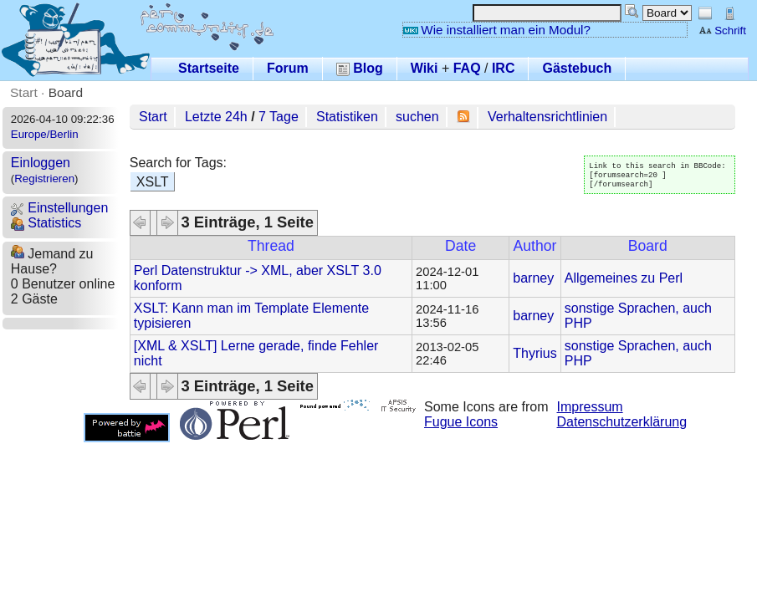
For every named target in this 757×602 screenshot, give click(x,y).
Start (24, 92)
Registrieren (44, 178)
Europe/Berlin (45, 134)
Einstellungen (60, 208)
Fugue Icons (461, 422)
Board (66, 92)
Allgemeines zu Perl (624, 278)
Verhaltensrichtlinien (547, 117)
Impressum (590, 407)
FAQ (467, 68)
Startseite (208, 68)
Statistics (46, 223)
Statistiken (347, 117)
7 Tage (278, 117)
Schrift (722, 30)
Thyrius (534, 353)
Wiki (424, 68)
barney (533, 278)
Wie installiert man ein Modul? (497, 30)
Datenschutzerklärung (622, 422)
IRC (503, 68)
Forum (288, 68)
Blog (359, 68)
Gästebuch (576, 68)
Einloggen (40, 163)
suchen (417, 117)
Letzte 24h (216, 117)
